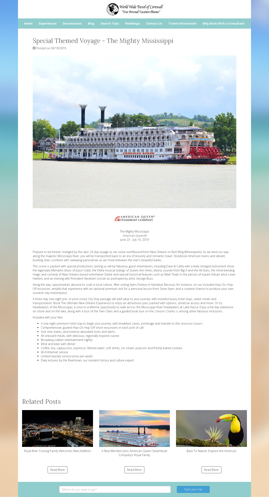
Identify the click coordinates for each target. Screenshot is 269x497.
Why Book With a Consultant (224, 23)
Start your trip (193, 489)
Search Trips (110, 23)
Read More (57, 470)
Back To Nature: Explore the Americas (211, 431)
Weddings (132, 23)
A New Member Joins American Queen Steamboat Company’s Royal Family (134, 433)
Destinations (72, 23)
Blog (91, 23)
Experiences (48, 23)
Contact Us (154, 23)
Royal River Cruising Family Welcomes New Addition (57, 431)
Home (28, 23)
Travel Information (182, 23)
